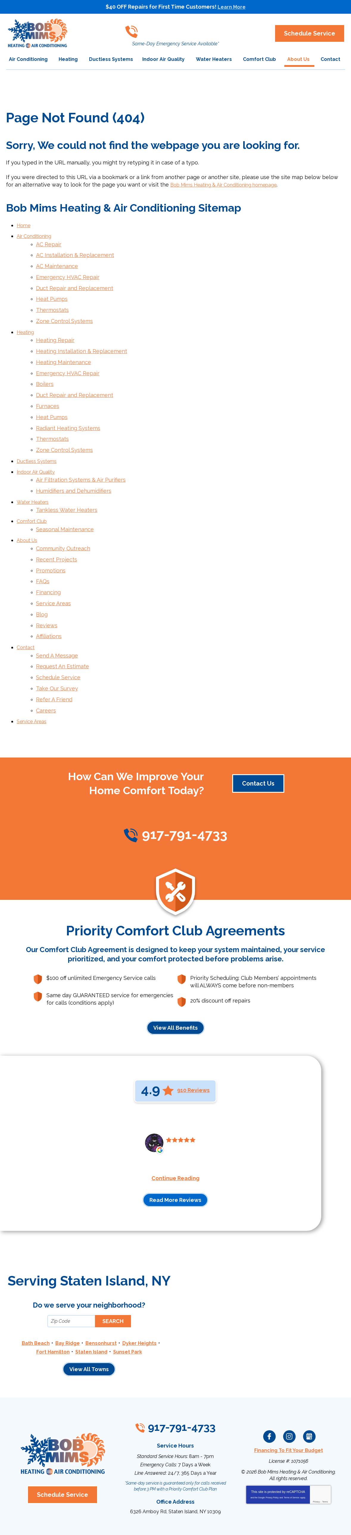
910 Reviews (193, 1054)
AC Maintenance (57, 263)
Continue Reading (175, 1142)
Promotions (50, 545)
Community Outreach (63, 525)
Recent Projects (56, 535)
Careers (46, 675)
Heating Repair (55, 332)
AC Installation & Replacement (75, 253)
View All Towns (89, 1332)
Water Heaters (35, 482)
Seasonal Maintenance (65, 507)
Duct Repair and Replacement (74, 283)
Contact (27, 617)
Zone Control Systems (64, 314)
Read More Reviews (175, 1163)
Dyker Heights (143, 1307)
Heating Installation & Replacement (81, 342)
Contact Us (258, 747)
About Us (28, 517)
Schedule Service (58, 645)
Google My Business (309, 1398)
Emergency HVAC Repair (67, 273)
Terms (325, 1463)
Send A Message (57, 624)
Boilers (45, 372)
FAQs (42, 555)
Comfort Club (34, 500)
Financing (48, 566)
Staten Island (91, 1315)
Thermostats (52, 304)
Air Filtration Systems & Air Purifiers (81, 461)
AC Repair (48, 242)
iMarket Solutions (142, 1522)
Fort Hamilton (50, 1315)
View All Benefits (175, 991)
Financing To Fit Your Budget (288, 1412)
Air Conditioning (37, 235)
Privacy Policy (272, 1459)
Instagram (289, 1398)
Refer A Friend (54, 665)
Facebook (269, 1398)
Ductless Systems (39, 444)
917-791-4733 (177, 28)
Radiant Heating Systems (68, 413)
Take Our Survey (57, 655)
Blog (42, 586)
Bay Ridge (66, 1307)
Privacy (316, 1463)
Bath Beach (31, 1307)
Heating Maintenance (63, 352)
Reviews (46, 596)
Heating (27, 324)
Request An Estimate (62, 634)
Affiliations (49, 606)
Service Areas (53, 576)
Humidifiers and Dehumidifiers (73, 472)
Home (24, 225)
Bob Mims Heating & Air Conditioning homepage (231, 184)
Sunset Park (130, 1315)
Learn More (231, 7)
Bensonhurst (101, 1307)
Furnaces (47, 393)
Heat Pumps (52, 293)
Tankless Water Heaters (66, 489)
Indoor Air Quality (39, 454)
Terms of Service (291, 1459)
